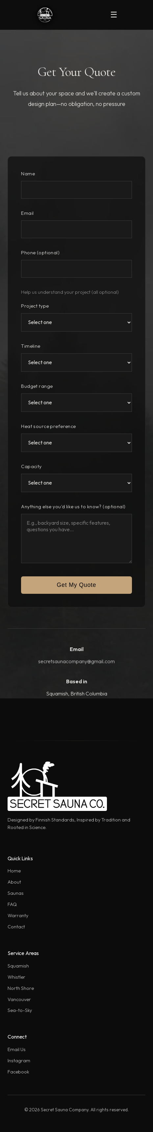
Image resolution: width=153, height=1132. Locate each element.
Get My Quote (76, 585)
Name (28, 174)
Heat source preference (48, 426)
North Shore (21, 988)
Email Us (17, 1049)
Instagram (19, 1061)
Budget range (37, 386)
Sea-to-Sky (20, 1010)
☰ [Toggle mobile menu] (113, 14)
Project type (35, 306)
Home (14, 871)
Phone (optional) (40, 253)
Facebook (18, 1072)
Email (27, 213)
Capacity (31, 466)
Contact (16, 927)
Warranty (18, 915)
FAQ (12, 904)
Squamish (18, 966)
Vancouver (19, 999)
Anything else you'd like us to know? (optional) (73, 507)
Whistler (16, 977)
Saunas (16, 893)
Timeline (30, 346)
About (14, 882)
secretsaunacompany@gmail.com (76, 661)
